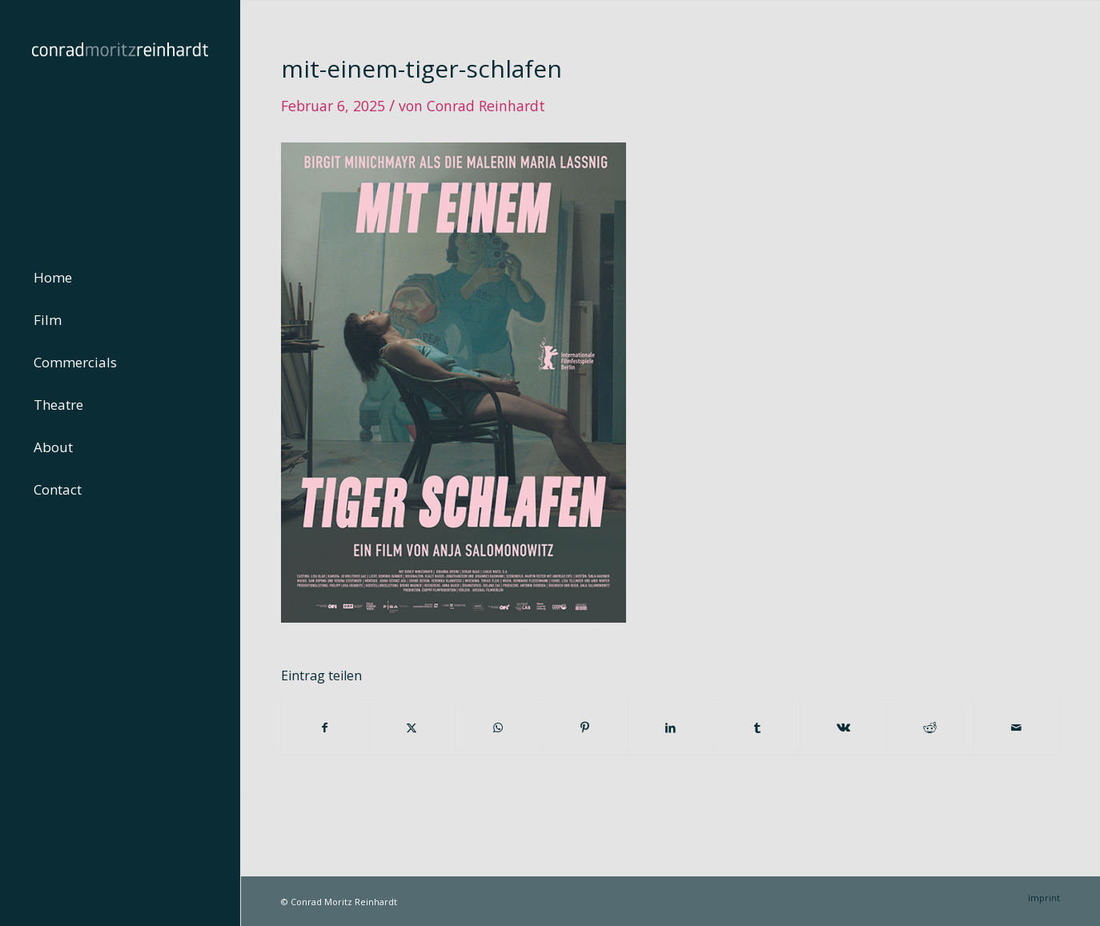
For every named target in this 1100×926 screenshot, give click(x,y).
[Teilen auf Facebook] (325, 727)
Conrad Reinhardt (486, 105)
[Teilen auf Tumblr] (757, 727)
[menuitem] (120, 278)
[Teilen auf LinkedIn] (671, 727)
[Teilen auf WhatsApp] (498, 727)
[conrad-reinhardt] (120, 120)
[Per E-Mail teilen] (1016, 727)
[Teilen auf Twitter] (412, 727)
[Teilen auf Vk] (843, 727)
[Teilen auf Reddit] (930, 727)
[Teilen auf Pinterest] (585, 727)
